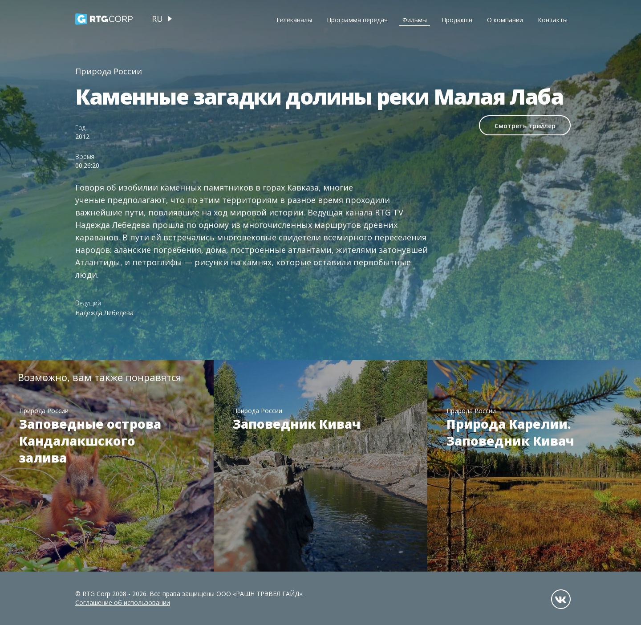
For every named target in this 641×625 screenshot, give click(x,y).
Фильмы (414, 20)
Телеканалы (294, 20)
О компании (505, 20)
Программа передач (357, 20)
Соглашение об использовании (122, 602)
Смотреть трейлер (525, 126)
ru (157, 18)
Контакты (553, 20)
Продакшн (457, 20)
